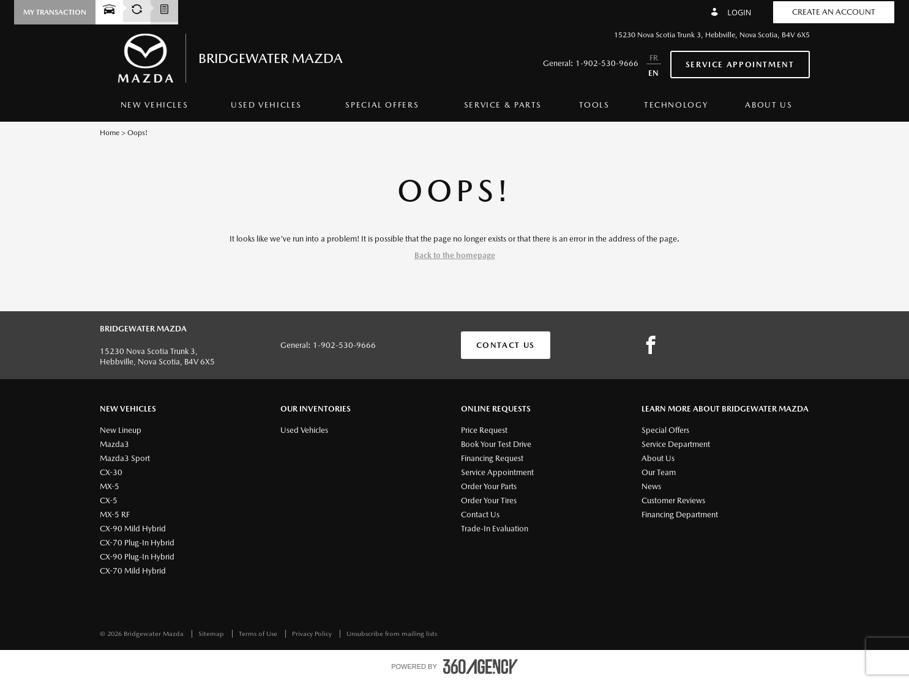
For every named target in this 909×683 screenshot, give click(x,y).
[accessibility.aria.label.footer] (480, 666)
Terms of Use (259, 634)
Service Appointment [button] (740, 64)
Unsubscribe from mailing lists (391, 634)
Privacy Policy (313, 634)
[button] (54, 12)
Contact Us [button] (505, 345)
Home (109, 132)
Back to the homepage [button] (454, 255)
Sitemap (212, 634)
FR (653, 57)
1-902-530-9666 (606, 63)
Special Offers (382, 105)
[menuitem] (154, 108)
